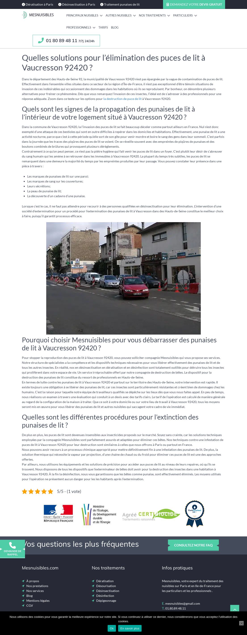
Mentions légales (38, 600)
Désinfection (105, 596)
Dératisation (105, 581)
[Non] (241, 623)
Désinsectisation (107, 591)
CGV (29, 605)
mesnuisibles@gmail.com (182, 603)
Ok (112, 628)
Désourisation (106, 586)
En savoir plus (129, 628)
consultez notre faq (193, 545)
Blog (29, 596)
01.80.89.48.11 (175, 608)
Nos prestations (37, 586)
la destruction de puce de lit (122, 99)
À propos (32, 581)
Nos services (35, 591)
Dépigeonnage (106, 600)
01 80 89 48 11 (66, 40)
